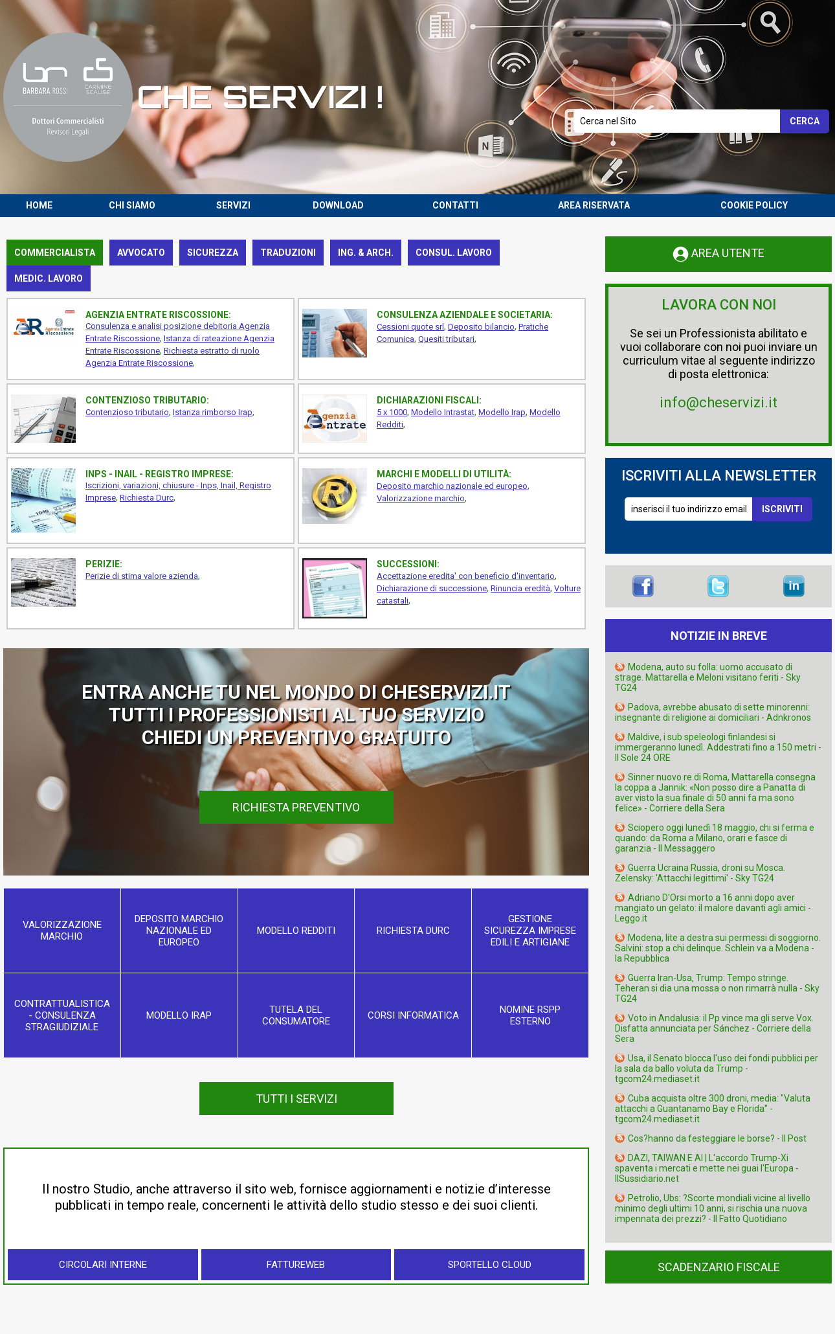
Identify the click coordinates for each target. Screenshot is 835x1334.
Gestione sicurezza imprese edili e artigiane (530, 930)
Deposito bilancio (481, 327)
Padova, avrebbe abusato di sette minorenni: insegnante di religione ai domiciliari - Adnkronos (713, 712)
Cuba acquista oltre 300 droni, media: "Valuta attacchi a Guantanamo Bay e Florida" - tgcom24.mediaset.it (712, 1108)
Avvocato (141, 252)
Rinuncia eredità (520, 588)
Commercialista (54, 252)
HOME (39, 205)
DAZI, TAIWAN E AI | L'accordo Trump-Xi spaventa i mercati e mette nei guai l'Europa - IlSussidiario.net (707, 1168)
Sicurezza (212, 252)
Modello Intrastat (442, 412)
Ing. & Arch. (366, 252)
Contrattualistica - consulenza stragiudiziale (62, 1015)
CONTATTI (455, 205)
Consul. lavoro (454, 252)
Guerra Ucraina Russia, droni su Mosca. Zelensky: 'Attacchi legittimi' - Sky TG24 (700, 873)
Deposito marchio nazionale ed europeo (452, 486)
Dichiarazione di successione (432, 588)
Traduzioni (288, 252)
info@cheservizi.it (718, 402)
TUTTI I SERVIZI (296, 1098)
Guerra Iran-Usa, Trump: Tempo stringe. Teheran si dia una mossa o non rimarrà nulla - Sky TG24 (717, 988)
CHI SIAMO (132, 205)
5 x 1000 (392, 412)
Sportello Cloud (489, 1265)
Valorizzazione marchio (421, 498)
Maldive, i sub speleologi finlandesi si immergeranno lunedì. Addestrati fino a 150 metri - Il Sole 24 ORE (718, 747)
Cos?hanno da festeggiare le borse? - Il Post (717, 1138)
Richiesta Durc (146, 498)
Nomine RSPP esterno (530, 1015)
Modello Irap (502, 412)
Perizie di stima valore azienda (141, 576)
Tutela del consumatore (296, 1015)
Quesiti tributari (446, 339)
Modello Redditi (296, 930)
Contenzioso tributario (127, 412)
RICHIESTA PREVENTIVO (296, 807)
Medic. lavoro (48, 278)
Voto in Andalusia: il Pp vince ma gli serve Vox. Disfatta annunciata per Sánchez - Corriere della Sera (714, 1028)
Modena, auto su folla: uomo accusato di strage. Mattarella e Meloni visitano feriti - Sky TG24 (708, 677)
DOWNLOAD (338, 205)
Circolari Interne (103, 1265)
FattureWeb (296, 1265)
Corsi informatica (413, 1015)
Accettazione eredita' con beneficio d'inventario (466, 576)
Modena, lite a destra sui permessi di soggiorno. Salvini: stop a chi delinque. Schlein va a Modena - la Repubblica (718, 948)
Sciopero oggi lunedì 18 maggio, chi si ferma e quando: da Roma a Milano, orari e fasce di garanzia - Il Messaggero (714, 838)
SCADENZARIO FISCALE (719, 1267)
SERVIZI (233, 205)
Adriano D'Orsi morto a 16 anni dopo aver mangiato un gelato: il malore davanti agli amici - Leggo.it (713, 907)
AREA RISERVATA (594, 205)
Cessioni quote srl (410, 327)
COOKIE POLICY (754, 205)
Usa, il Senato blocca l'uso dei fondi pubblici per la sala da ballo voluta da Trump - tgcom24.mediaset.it (716, 1068)
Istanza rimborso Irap (212, 412)
